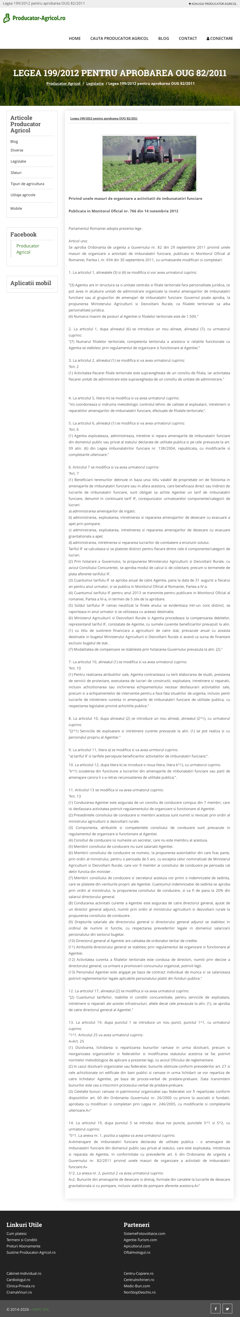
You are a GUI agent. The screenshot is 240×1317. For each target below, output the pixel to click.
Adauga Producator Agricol (213, 4)
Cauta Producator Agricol (119, 38)
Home (75, 38)
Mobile (16, 209)
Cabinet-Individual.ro (24, 1273)
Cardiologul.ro (18, 1279)
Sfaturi (15, 173)
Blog (163, 38)
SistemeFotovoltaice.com (144, 1233)
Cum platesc (17, 1233)
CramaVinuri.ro (19, 1292)
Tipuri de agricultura (27, 184)
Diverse (16, 150)
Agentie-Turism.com (140, 1239)
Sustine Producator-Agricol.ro (31, 1252)
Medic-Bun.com (137, 1285)
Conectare (220, 38)
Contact (188, 38)
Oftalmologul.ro (137, 1252)
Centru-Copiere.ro (138, 1273)
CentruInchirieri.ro (139, 1279)
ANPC (37, 1309)
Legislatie (95, 83)
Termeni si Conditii (22, 1239)
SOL (46, 1309)
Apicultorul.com (137, 1246)
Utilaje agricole (22, 195)
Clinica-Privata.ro (21, 1285)
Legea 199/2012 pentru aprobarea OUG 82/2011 (104, 118)
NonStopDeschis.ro (140, 1292)
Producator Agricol (63, 83)
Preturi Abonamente (23, 1246)
